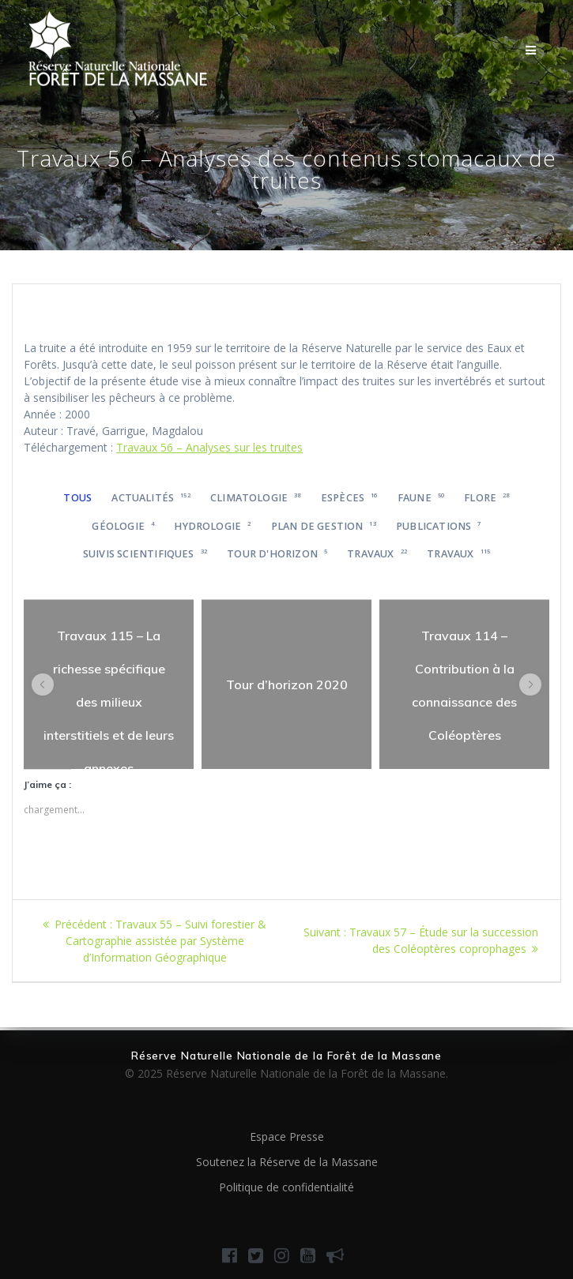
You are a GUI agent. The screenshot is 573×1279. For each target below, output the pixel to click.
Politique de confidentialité (286, 1187)
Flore (486, 497)
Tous (77, 497)
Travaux (377, 554)
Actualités (150, 497)
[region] (109, 684)
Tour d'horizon (277, 554)
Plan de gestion (323, 526)
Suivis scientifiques (145, 554)
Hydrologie (212, 526)
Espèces (349, 497)
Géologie (123, 526)
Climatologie (255, 497)
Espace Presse (287, 1136)
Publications (438, 526)
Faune (421, 497)
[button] (43, 684)
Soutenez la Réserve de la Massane (287, 1161)
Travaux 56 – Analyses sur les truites (209, 447)
